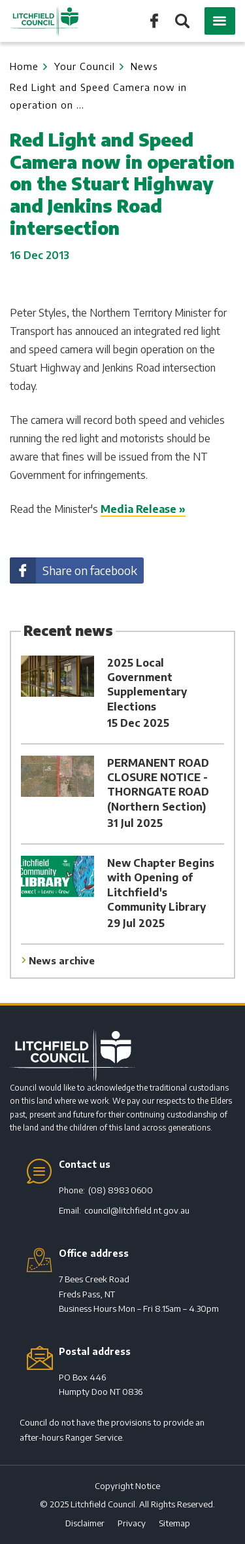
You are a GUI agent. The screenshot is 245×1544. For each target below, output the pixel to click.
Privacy (132, 1523)
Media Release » (143, 509)
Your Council (84, 66)
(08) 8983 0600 (120, 1190)
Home (24, 66)
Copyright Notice (127, 1486)
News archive (62, 960)
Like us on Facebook (154, 20)
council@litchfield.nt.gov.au (136, 1210)
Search (181, 22)
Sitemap (174, 1523)
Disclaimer (85, 1523)
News (144, 66)
